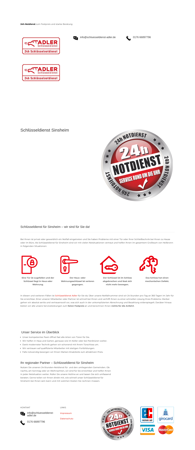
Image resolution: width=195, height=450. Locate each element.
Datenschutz (66, 418)
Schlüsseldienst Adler (66, 295)
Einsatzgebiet (102, 103)
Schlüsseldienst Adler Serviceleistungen (45, 103)
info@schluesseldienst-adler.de (40, 414)
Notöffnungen (82, 103)
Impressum (66, 413)
